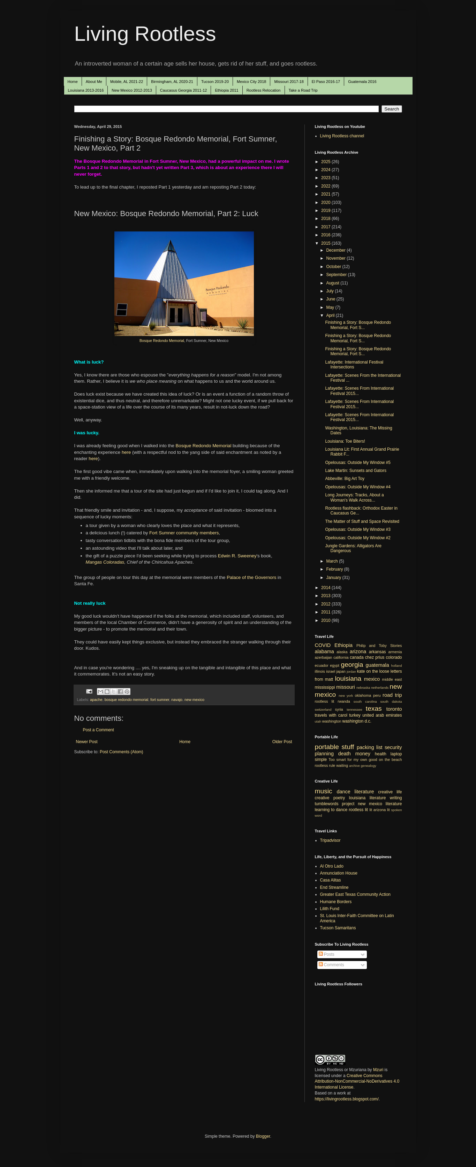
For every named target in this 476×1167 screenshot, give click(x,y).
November (336, 258)
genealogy (368, 766)
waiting (342, 765)
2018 (326, 218)
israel (330, 671)
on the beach (390, 759)
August (333, 283)
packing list (370, 747)
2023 (326, 177)
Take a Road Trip (303, 90)
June (331, 299)
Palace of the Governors (251, 577)
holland (396, 666)
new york (346, 695)
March (332, 561)
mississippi (325, 687)
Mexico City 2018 (251, 81)
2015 (326, 243)
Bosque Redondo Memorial (161, 340)
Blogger (263, 1136)
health (380, 754)
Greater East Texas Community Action (355, 894)
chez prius (375, 657)
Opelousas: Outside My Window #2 (357, 537)
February (335, 569)
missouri (345, 687)
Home (73, 81)
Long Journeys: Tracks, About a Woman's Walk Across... (354, 497)
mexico (372, 679)
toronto (394, 709)
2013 (326, 595)
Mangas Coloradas (105, 562)
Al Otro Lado (331, 866)
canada (356, 657)
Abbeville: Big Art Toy (344, 478)
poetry (339, 797)
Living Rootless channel (342, 136)
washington (331, 721)
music (323, 791)
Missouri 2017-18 (288, 81)
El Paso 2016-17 (326, 81)
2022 (326, 186)
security (393, 747)
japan (340, 671)
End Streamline (334, 887)
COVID (323, 645)
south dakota (391, 701)
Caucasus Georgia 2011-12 (183, 90)
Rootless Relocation (264, 90)
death (344, 753)
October (334, 266)
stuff (348, 746)
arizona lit (381, 810)
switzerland (323, 709)
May (330, 307)
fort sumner (159, 699)
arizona (358, 651)
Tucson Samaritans (338, 927)
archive (354, 766)
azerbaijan (323, 657)
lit (370, 810)
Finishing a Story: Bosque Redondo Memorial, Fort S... (358, 325)
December (336, 250)
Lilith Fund (329, 908)
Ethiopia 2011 (226, 90)
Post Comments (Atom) (121, 751)
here (126, 452)
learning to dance (331, 809)
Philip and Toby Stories (379, 645)
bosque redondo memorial (126, 699)
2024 (326, 169)
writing (396, 797)
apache (96, 699)
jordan (351, 671)
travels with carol (331, 715)
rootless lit (324, 701)
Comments (331, 964)
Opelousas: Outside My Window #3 (357, 529)
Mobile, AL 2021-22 (126, 81)
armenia (395, 652)
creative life (390, 792)
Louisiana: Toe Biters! (345, 441)
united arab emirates (382, 715)
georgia (352, 664)
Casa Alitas (330, 880)
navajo (176, 699)
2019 (326, 210)
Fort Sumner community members (184, 532)
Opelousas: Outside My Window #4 (357, 487)
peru (377, 695)
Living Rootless (145, 33)
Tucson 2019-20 (215, 81)
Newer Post (87, 741)
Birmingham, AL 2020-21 (172, 81)
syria (339, 709)
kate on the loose (373, 671)
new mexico (194, 699)
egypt (334, 665)
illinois (320, 671)
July (330, 291)
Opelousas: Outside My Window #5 (357, 462)
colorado (394, 657)
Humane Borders (336, 901)
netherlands (379, 687)
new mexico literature (380, 803)
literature (364, 791)
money (362, 753)
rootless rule (325, 765)
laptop (396, 754)
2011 (326, 612)
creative (322, 797)
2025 (326, 161)
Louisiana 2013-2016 (86, 90)
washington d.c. (356, 721)
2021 (326, 194)
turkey (355, 715)
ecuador (321, 665)
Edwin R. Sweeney (237, 555)
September (337, 274)
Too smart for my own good (352, 759)
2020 (326, 202)
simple (321, 759)
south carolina (365, 701)
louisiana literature (367, 797)
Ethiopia (343, 645)
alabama (324, 651)
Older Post (282, 741)
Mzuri (378, 1069)
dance (343, 791)
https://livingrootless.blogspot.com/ (347, 1099)
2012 (326, 604)
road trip (392, 695)
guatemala (377, 665)
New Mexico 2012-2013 (132, 90)
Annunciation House (338, 873)
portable (327, 746)
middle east (392, 679)
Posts (326, 954)
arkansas (377, 651)
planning (324, 753)
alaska (342, 652)
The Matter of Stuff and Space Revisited (362, 521)
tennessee (354, 709)
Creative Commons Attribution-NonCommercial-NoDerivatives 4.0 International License (357, 1081)
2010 (326, 620)
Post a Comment (98, 729)
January (334, 577)
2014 (326, 587)
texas (374, 708)
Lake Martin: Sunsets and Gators (355, 470)
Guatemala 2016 (362, 81)
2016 (326, 234)
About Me (94, 81)
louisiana (348, 678)
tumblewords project (335, 803)
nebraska (363, 687)
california (340, 657)
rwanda (344, 701)
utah (318, 721)
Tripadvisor (330, 840)
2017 (326, 226)
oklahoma (363, 695)
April (330, 315)
